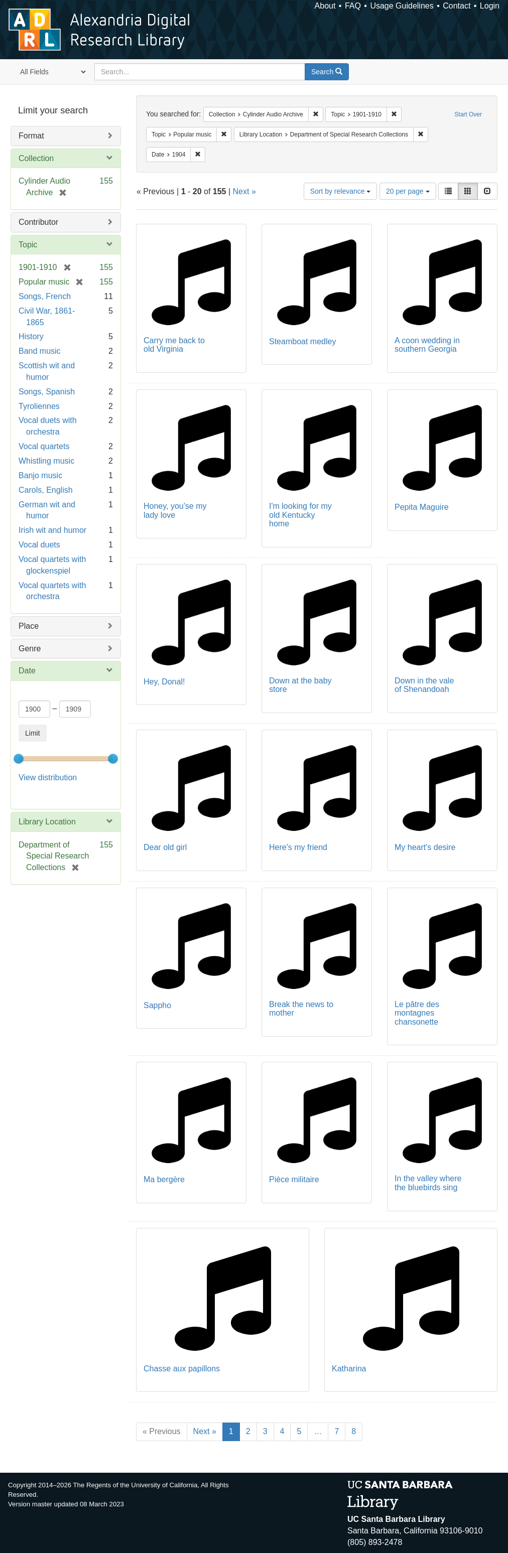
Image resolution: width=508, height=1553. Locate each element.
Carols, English (46, 490)
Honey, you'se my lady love (175, 510)
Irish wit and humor (52, 530)
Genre (30, 648)
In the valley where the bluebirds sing (428, 1183)
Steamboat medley (302, 341)
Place (29, 626)
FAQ (353, 6)
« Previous (162, 1431)
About (325, 6)
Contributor (38, 222)
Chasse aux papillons (182, 1368)
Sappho (157, 1005)
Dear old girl (165, 847)
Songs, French (45, 296)
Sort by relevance (340, 191)
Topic (28, 244)
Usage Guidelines (401, 6)
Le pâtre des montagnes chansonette (417, 1013)
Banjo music (40, 475)
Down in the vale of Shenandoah (424, 685)
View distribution (48, 777)
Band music (40, 351)
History (31, 336)
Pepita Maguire (422, 507)
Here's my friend (298, 847)
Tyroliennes (39, 406)
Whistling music (46, 461)
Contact (456, 6)
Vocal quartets (44, 446)
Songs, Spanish (47, 391)
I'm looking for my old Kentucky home (300, 515)
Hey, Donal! (164, 681)
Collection (36, 158)
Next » (244, 191)
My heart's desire (425, 847)
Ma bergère (164, 1179)
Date (27, 670)
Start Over (468, 114)
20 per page (408, 191)
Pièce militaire (294, 1179)
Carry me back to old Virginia (174, 345)
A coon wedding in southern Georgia (427, 345)
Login (489, 6)
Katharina (349, 1368)
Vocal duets (39, 544)
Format (31, 135)
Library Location (47, 821)
